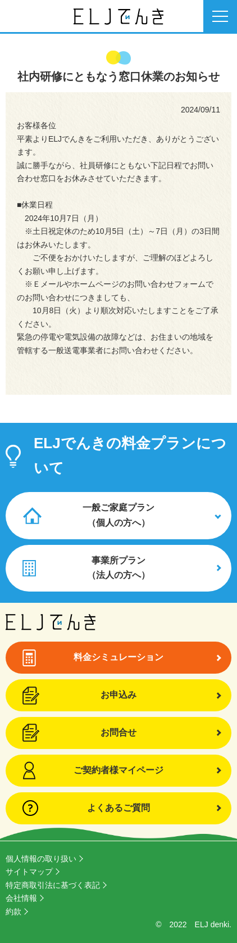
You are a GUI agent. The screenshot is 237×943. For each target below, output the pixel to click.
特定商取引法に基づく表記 (53, 885)
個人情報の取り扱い (41, 858)
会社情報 (21, 898)
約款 (13, 911)
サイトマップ (29, 871)
